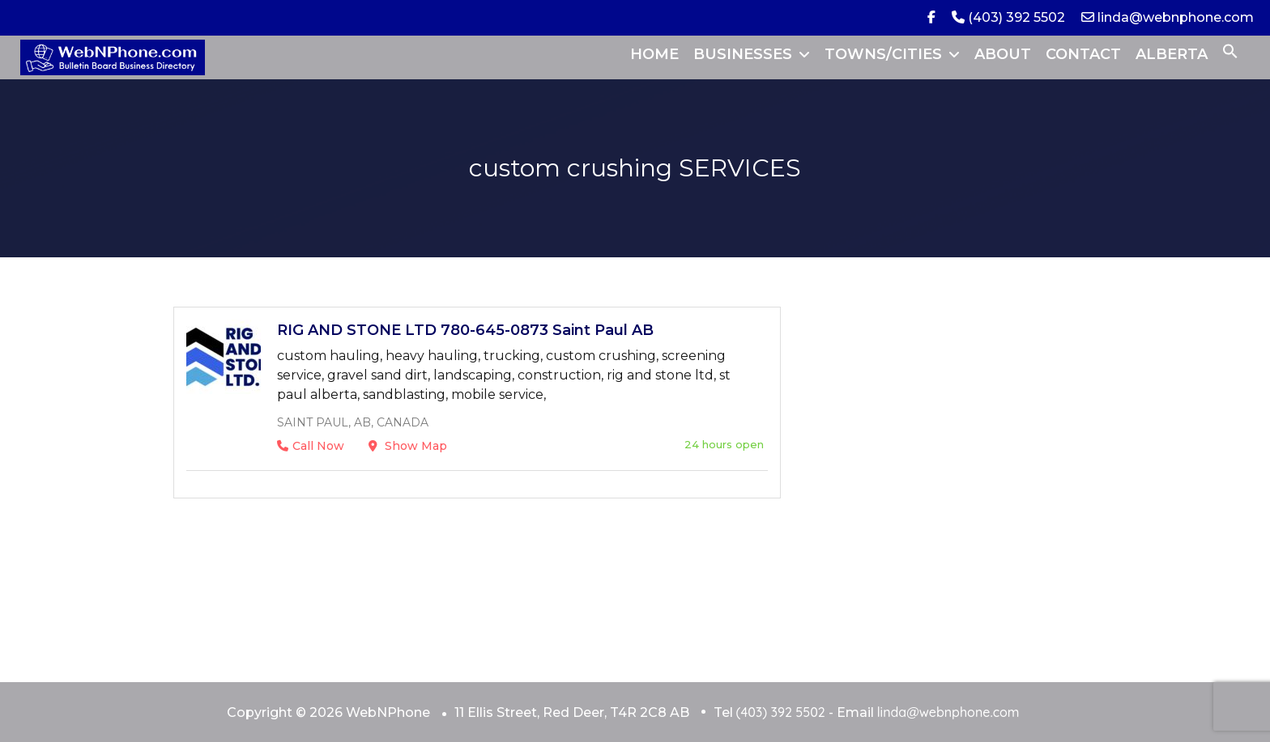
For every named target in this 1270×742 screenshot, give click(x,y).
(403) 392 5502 (1008, 17)
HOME (654, 54)
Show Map (408, 446)
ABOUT (1002, 54)
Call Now (310, 446)
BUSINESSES (742, 54)
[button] (1230, 54)
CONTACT (1083, 54)
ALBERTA (1172, 54)
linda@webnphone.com (1167, 17)
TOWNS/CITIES (883, 54)
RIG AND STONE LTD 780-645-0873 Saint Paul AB (465, 330)
